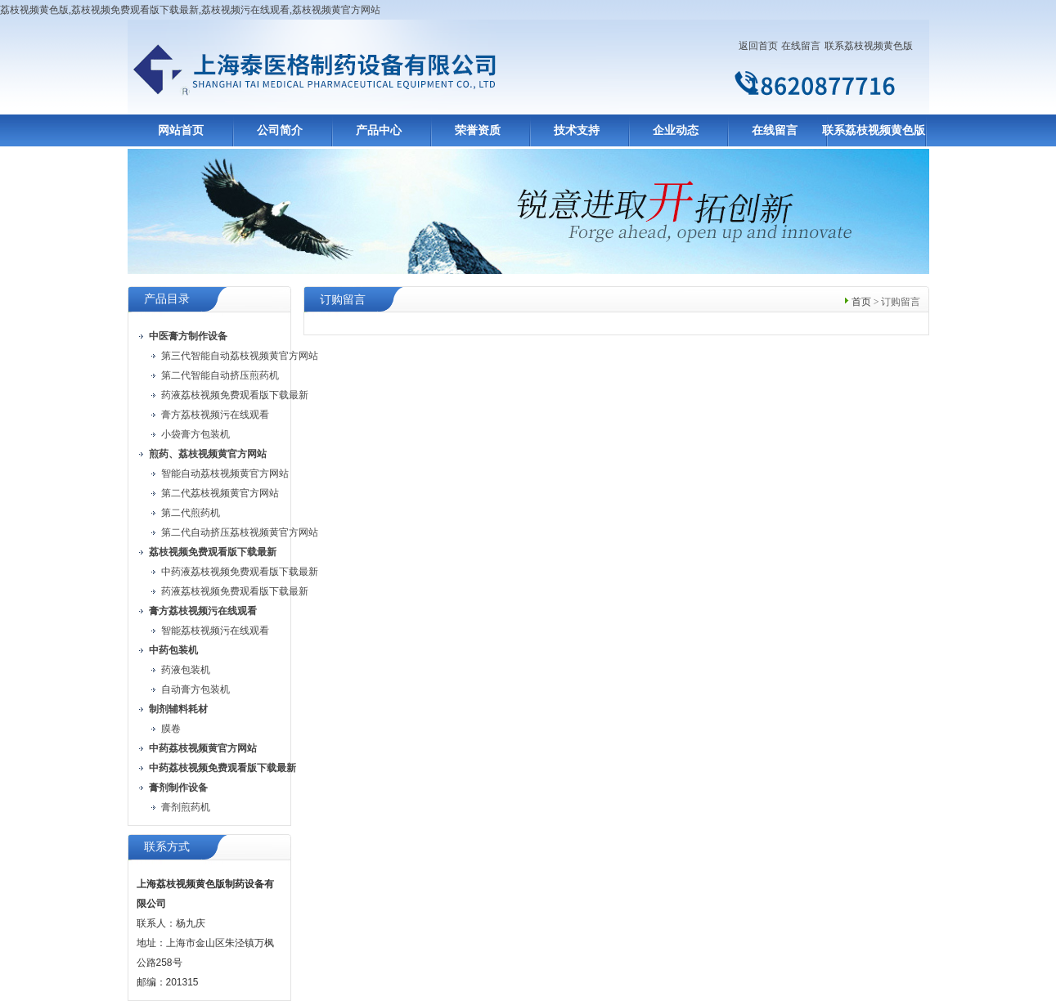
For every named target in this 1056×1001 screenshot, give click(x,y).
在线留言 (800, 46)
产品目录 (167, 299)
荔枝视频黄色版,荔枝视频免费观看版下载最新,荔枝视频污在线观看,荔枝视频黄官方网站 (190, 10)
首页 (861, 301)
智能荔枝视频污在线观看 (215, 630)
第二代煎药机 (190, 512)
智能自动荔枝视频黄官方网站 (225, 473)
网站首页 (181, 130)
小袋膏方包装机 (195, 434)
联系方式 (167, 847)
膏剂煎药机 (185, 807)
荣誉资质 (478, 130)
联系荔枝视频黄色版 (869, 46)
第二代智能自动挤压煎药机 (220, 375)
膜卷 (171, 728)
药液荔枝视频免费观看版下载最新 (234, 395)
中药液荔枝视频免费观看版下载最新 (239, 571)
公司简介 (280, 130)
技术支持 (577, 130)
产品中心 (379, 130)
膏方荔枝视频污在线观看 (215, 414)
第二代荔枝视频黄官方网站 (220, 493)
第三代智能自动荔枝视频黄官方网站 (239, 355)
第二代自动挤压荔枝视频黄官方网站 (239, 532)
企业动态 (676, 130)
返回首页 (758, 46)
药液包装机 (185, 670)
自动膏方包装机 (195, 689)
